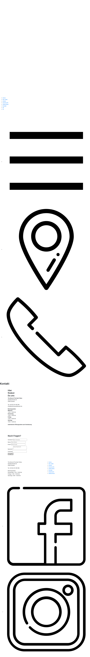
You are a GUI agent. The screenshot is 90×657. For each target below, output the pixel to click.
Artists (4, 101)
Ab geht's (10, 453)
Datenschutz (52, 473)
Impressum (51, 471)
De (3, 107)
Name (9, 442)
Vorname (10, 439)
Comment (10, 451)
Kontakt (4, 106)
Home (4, 98)
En (3, 109)
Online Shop (5, 104)
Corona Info (5, 102)
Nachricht (10, 449)
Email (9, 444)
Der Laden (5, 99)
